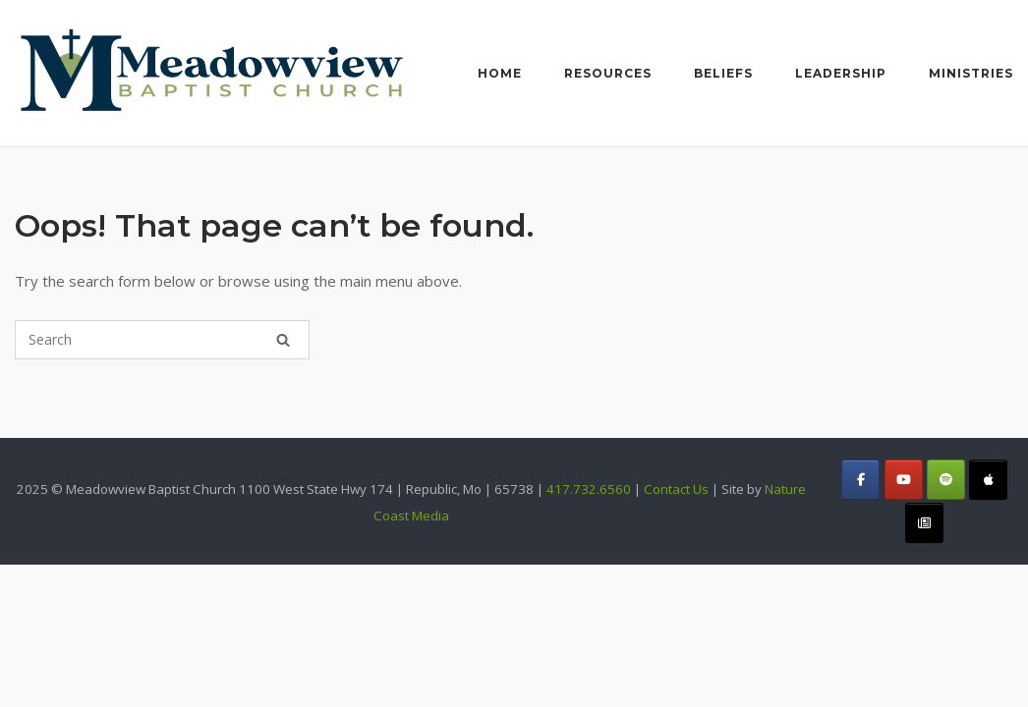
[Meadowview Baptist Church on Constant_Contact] (924, 523)
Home (500, 73)
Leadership (840, 73)
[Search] (283, 339)
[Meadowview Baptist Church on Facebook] (860, 480)
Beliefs (723, 73)
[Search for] (162, 339)
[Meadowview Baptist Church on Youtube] (904, 480)
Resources (608, 73)
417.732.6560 (588, 489)
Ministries (971, 73)
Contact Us (676, 489)
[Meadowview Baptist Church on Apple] (988, 480)
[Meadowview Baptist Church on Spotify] (946, 480)
